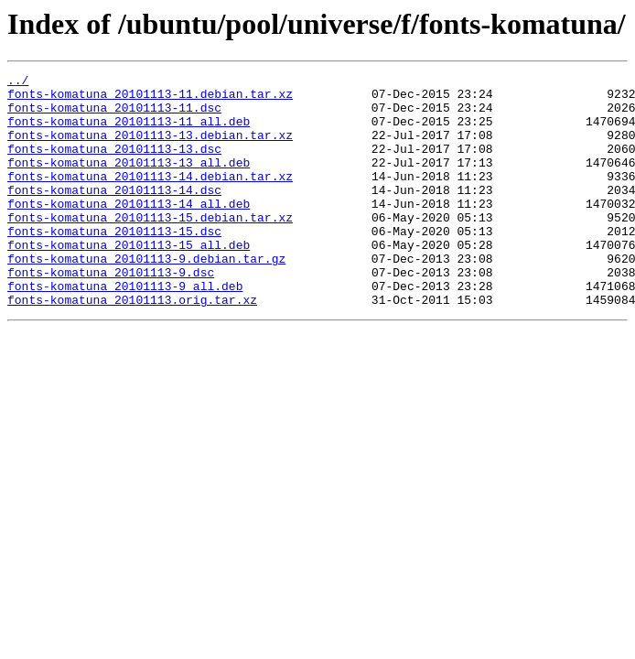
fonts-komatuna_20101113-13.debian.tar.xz (150, 148)
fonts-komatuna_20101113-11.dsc (114, 115)
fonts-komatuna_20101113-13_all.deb (128, 181)
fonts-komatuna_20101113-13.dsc (114, 165)
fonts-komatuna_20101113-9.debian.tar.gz (146, 296)
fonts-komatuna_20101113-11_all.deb (128, 132)
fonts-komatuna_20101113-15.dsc (114, 263)
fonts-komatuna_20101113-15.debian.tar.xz (150, 247)
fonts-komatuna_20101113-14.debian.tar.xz (150, 197)
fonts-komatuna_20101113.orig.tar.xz (132, 346)
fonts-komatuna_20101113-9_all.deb (124, 329)
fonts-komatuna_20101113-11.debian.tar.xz (150, 99)
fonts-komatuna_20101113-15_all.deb (128, 280)
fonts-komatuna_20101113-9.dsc (110, 313)
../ (17, 82)
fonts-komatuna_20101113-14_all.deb (128, 230)
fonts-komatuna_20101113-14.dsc (114, 214)
